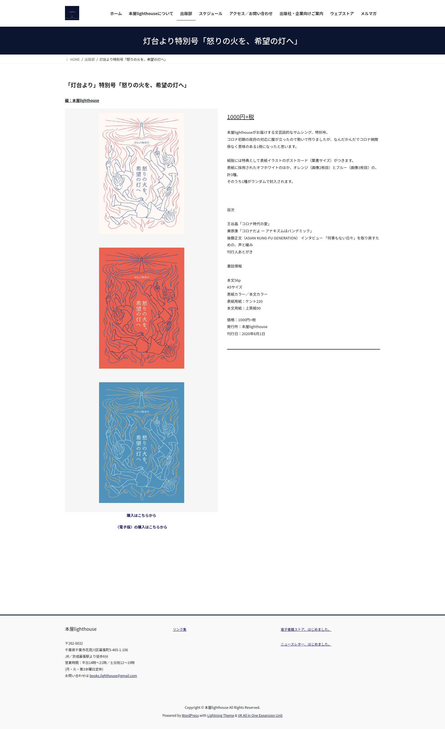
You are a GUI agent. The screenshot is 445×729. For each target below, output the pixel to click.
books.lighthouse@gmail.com (113, 675)
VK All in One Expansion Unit (260, 715)
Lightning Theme (220, 715)
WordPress (190, 715)
